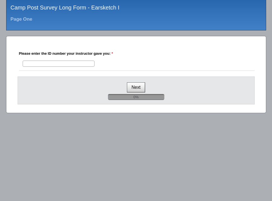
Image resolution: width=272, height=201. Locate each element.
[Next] (136, 87)
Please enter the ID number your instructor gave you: (66, 53)
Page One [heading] (21, 19)
